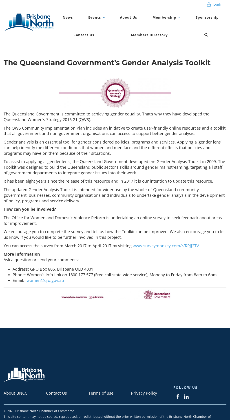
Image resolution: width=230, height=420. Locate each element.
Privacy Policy (144, 381)
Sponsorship (179, 14)
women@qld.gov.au (45, 268)
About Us (111, 14)
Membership (142, 14)
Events (84, 14)
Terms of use (100, 381)
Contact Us (211, 14)
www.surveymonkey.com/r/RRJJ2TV (166, 233)
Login (215, 4)
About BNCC (15, 381)
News (64, 14)
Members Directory (107, 26)
